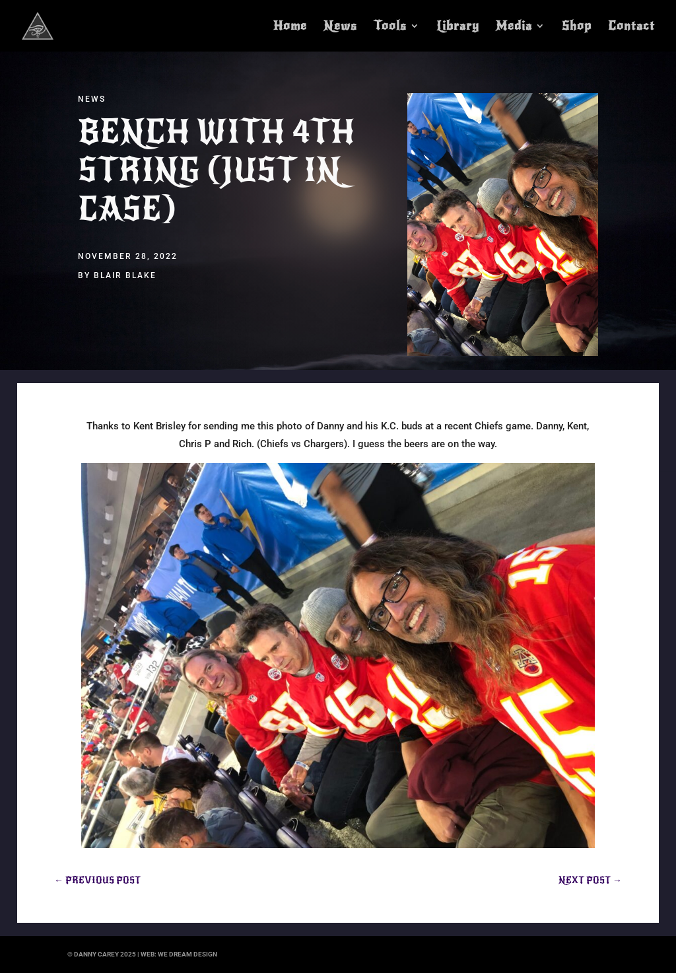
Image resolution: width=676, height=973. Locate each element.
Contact (631, 27)
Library (457, 27)
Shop (577, 27)
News (340, 27)
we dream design (187, 954)
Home (290, 27)
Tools (390, 27)
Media (514, 27)
